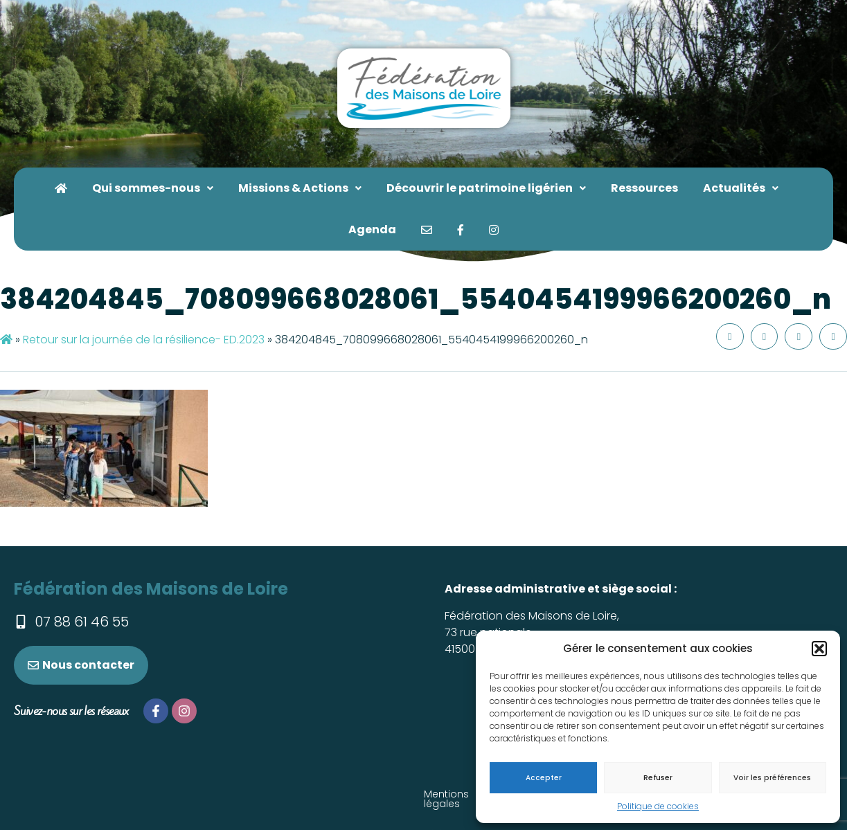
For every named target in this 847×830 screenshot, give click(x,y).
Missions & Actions (300, 188)
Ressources (644, 188)
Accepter (544, 778)
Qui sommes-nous (152, 188)
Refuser (657, 778)
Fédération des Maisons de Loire (151, 588)
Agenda (372, 229)
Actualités (740, 188)
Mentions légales (158, 794)
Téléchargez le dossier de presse (316, 794)
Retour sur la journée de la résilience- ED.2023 (144, 340)
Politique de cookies (658, 806)
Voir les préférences (772, 778)
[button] (819, 649)
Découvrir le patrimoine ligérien (486, 188)
